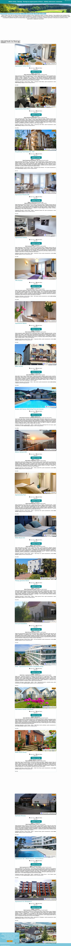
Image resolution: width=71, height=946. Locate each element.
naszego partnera (31, 82)
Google (3, 934)
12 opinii (40, 760)
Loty (23, 13)
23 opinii (46, 675)
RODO (12, 939)
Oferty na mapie (10, 13)
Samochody (30, 13)
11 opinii (41, 203)
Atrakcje (36, 13)
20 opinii (42, 117)
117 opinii (39, 374)
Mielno (53, 45)
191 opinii (41, 589)
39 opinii (40, 546)
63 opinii (41, 460)
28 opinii (42, 74)
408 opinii (41, 331)
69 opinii (43, 160)
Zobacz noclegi (36, 71)
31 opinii (41, 632)
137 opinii (39, 289)
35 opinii (46, 867)
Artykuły (43, 13)
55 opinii (40, 503)
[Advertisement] (35, 30)
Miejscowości (17, 13)
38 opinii (41, 246)
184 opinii (46, 417)
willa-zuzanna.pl (68, 0)
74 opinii (40, 824)
